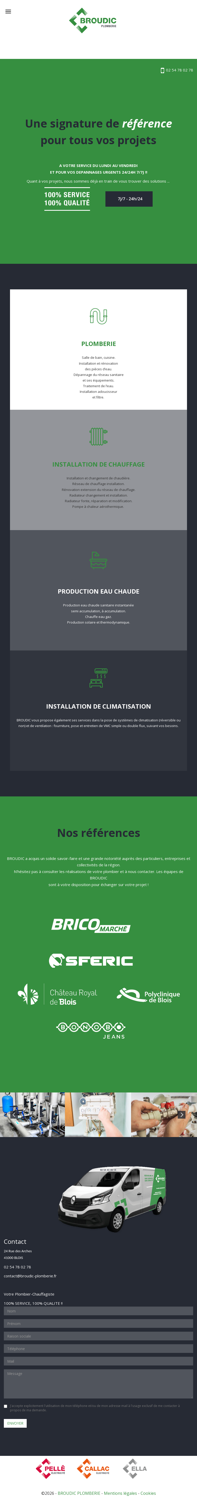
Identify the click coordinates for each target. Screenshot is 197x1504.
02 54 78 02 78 (177, 69)
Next (181, 1115)
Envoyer (15, 1423)
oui (5, 1406)
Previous (14, 1115)
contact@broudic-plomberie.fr (30, 1275)
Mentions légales (120, 1493)
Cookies (148, 1493)
